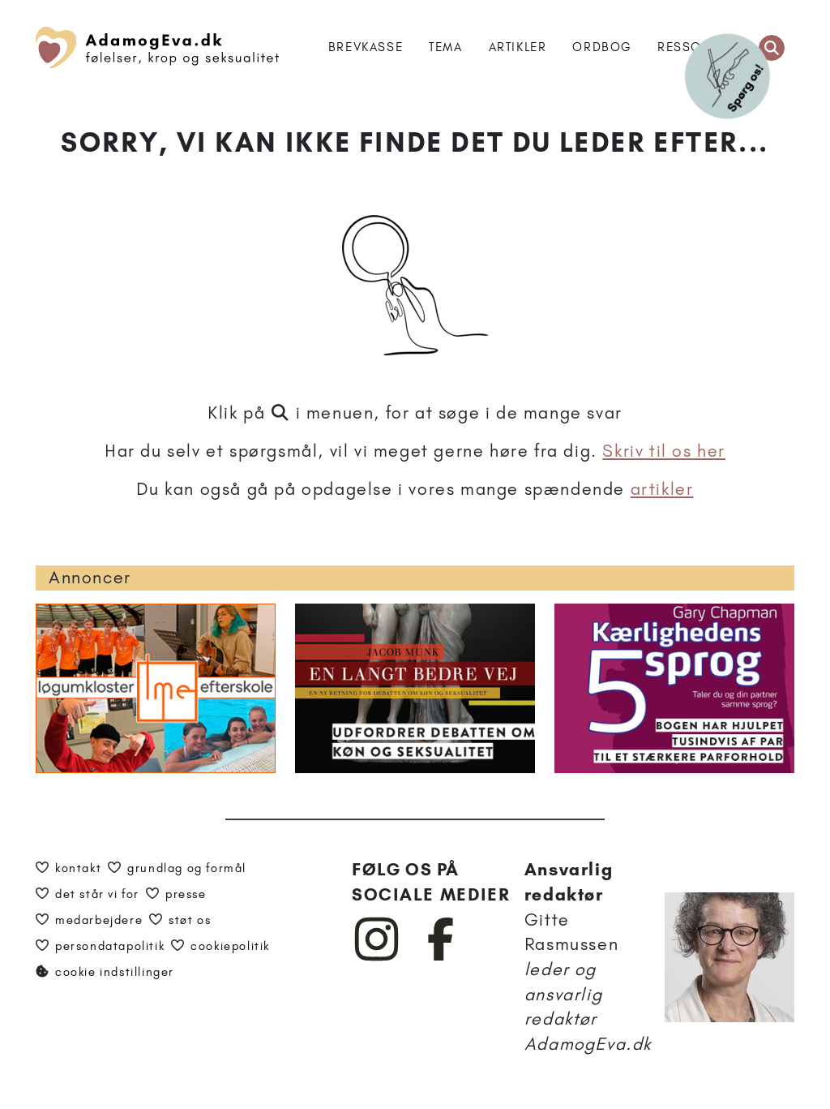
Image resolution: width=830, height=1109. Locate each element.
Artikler (518, 47)
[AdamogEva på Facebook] (441, 957)
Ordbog (601, 47)
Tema (445, 47)
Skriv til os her (663, 451)
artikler (662, 489)
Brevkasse (365, 47)
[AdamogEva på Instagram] (377, 957)
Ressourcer (701, 47)
